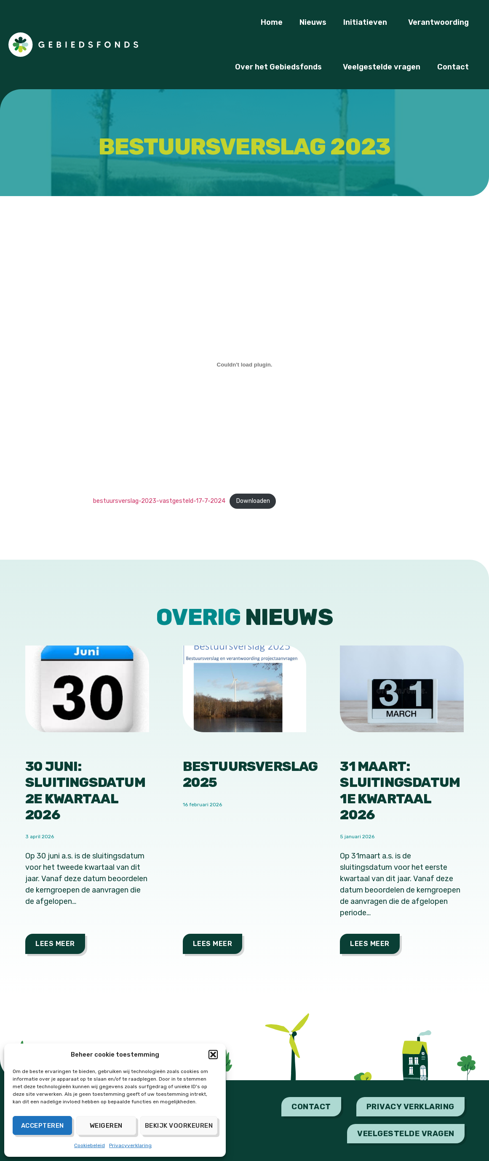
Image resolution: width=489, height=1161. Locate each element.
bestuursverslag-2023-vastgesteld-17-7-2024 (159, 501)
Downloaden (253, 501)
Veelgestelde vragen (381, 67)
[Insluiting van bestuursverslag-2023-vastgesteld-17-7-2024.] (244, 364)
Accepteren (42, 1125)
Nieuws (312, 22)
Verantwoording (440, 22)
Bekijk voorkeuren (179, 1125)
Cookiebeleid (89, 1145)
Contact (455, 67)
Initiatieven (367, 22)
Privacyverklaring (130, 1145)
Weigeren (106, 1125)
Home (272, 22)
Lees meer (55, 944)
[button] (213, 1054)
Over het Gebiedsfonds (280, 67)
